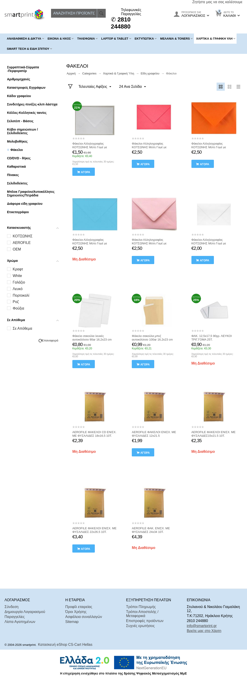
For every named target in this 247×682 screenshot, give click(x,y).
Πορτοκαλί (21, 295)
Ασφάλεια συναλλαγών (83, 617)
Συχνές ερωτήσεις (140, 626)
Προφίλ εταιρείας (78, 607)
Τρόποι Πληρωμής (141, 607)
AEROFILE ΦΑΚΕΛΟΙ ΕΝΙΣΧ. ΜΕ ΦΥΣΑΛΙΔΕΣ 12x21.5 (154, 433)
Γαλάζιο (19, 282)
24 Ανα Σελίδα (132, 87)
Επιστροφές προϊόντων (145, 621)
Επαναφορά (50, 340)
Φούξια (18, 308)
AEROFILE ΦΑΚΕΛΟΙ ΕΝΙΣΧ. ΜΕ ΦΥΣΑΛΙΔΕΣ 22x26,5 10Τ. (94, 530)
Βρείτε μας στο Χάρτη (204, 631)
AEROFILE (22, 243)
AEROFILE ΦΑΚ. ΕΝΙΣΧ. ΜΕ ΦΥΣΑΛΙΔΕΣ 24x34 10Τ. (151, 530)
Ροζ (16, 302)
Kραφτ (18, 269)
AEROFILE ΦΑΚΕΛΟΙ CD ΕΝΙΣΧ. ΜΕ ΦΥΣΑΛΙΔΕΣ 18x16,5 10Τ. (94, 433)
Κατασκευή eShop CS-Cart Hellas (65, 644)
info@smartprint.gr (202, 626)
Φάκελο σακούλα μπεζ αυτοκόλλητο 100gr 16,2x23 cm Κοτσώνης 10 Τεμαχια (152, 339)
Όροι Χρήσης (76, 612)
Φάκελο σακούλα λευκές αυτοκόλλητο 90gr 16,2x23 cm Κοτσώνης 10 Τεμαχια (92, 339)
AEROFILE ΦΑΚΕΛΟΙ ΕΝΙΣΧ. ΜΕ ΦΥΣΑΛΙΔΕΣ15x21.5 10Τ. (213, 433)
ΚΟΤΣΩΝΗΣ (22, 236)
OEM (17, 249)
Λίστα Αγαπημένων (20, 622)
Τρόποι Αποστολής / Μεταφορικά (142, 614)
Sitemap (72, 622)
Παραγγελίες (15, 617)
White (17, 276)
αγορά (85, 172)
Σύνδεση (11, 607)
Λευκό (17, 289)
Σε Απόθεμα (22, 328)
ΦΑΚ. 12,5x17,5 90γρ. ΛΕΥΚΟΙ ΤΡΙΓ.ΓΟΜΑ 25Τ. (211, 337)
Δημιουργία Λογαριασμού (25, 612)
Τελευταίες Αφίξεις (94, 87)
